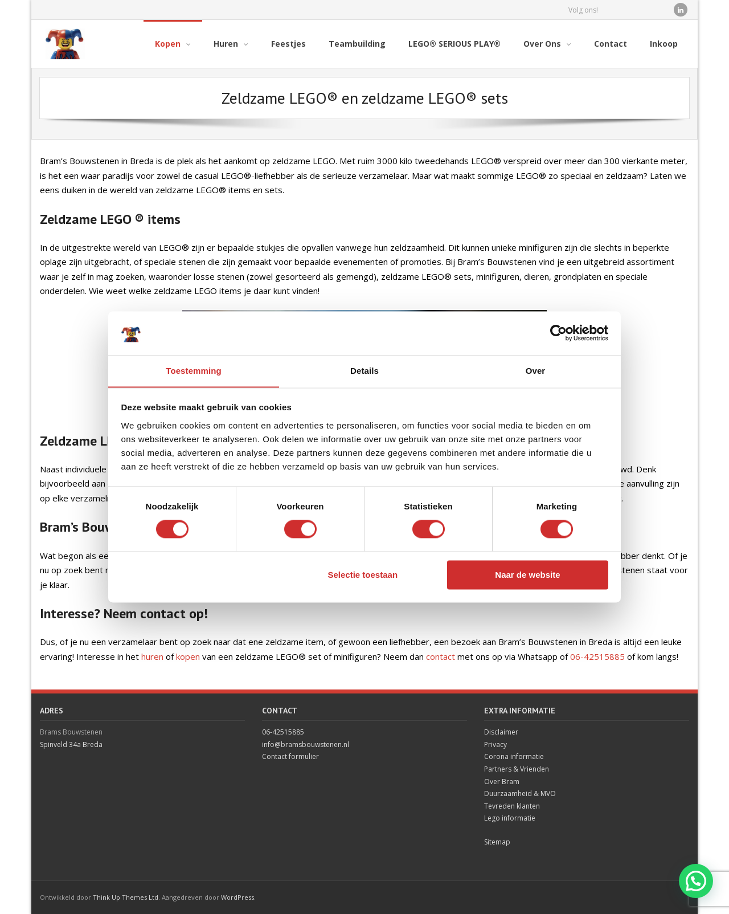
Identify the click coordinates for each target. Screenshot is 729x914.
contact (440, 656)
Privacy (495, 744)
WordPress (237, 897)
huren (152, 656)
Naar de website (527, 575)
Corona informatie (514, 756)
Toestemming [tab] (194, 371)
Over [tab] (536, 371)
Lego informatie (509, 818)
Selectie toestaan (363, 575)
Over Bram (501, 781)
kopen (188, 656)
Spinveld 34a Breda (71, 744)
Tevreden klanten (512, 806)
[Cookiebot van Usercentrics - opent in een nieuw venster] (558, 332)
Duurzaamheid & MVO (520, 793)
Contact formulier (290, 756)
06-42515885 (597, 656)
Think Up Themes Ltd (125, 897)
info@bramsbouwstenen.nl (305, 744)
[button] (696, 881)
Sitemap (497, 842)
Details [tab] (364, 371)
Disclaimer (501, 732)
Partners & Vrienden (516, 769)
